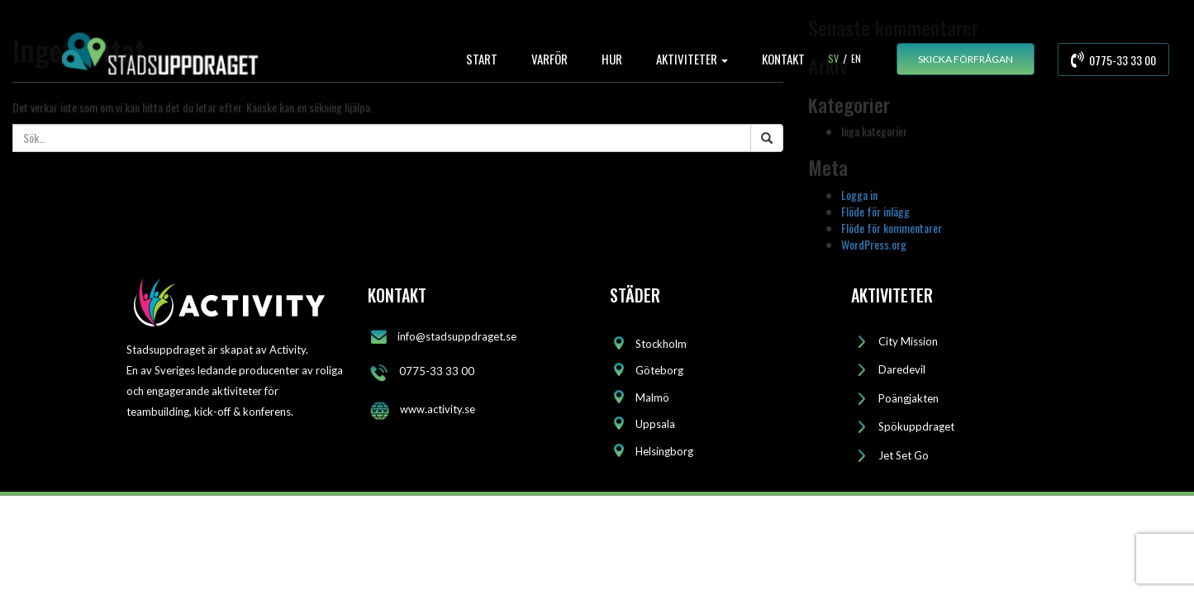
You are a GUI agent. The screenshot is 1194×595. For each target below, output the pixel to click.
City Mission (908, 341)
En (856, 58)
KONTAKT (783, 59)
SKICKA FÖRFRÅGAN (965, 59)
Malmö (652, 397)
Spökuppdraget (916, 426)
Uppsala (655, 424)
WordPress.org (873, 244)
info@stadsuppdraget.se (456, 335)
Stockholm (661, 343)
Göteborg (659, 370)
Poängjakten (908, 398)
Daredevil (901, 369)
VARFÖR (549, 59)
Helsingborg (664, 451)
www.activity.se (437, 409)
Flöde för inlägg (875, 211)
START (481, 59)
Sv (833, 58)
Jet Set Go (903, 455)
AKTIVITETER (692, 59)
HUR (612, 59)
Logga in (859, 194)
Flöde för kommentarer (891, 227)
